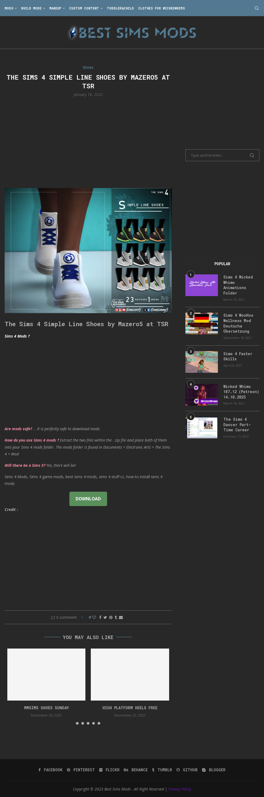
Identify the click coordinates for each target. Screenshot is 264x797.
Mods (9, 8)
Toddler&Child (120, 8)
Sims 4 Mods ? (17, 336)
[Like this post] (94, 617)
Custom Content (84, 8)
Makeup (55, 8)
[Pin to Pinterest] (110, 617)
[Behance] (136, 770)
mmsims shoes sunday (46, 707)
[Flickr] (109, 770)
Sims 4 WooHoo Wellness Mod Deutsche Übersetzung (238, 323)
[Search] (256, 8)
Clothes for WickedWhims (161, 8)
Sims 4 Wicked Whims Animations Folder (238, 285)
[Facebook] (50, 770)
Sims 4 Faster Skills (237, 356)
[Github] (187, 770)
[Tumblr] (162, 770)
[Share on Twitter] (105, 617)
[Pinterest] (81, 770)
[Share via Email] (121, 617)
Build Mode (31, 8)
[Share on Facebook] (100, 617)
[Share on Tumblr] (116, 617)
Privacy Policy (179, 789)
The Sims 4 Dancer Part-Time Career (237, 424)
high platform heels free (129, 707)
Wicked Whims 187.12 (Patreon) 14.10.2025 (241, 392)
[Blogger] (214, 770)
